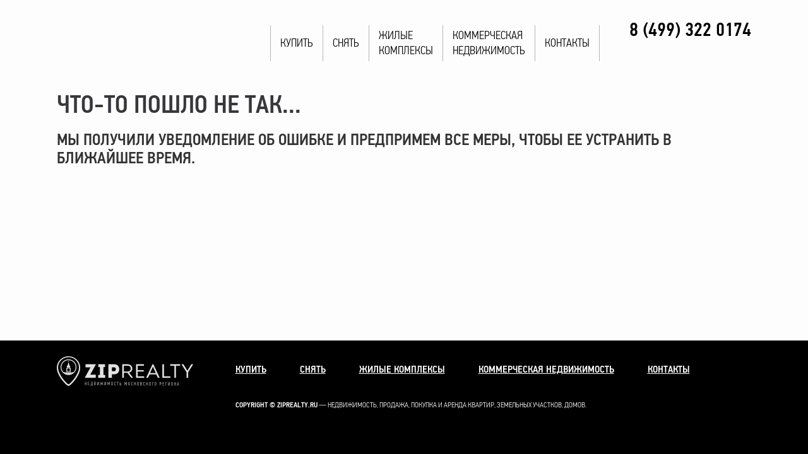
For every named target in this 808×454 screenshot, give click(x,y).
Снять (346, 43)
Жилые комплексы (402, 369)
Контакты (567, 43)
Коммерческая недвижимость (546, 369)
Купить (296, 43)
